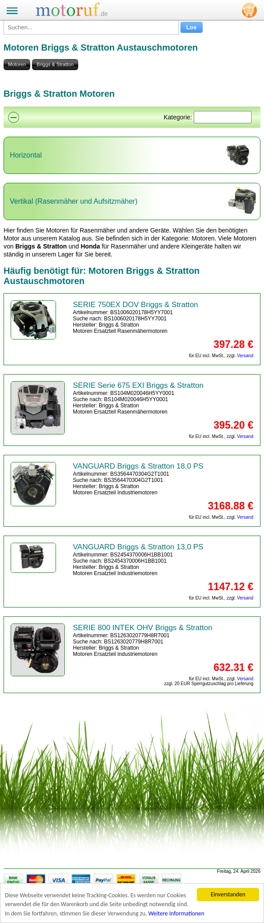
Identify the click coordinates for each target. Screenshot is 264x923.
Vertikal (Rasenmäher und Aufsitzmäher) (73, 201)
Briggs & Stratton (54, 64)
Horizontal (26, 155)
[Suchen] (223, 117)
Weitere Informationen (176, 913)
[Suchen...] (91, 27)
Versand (245, 355)
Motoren (17, 64)
